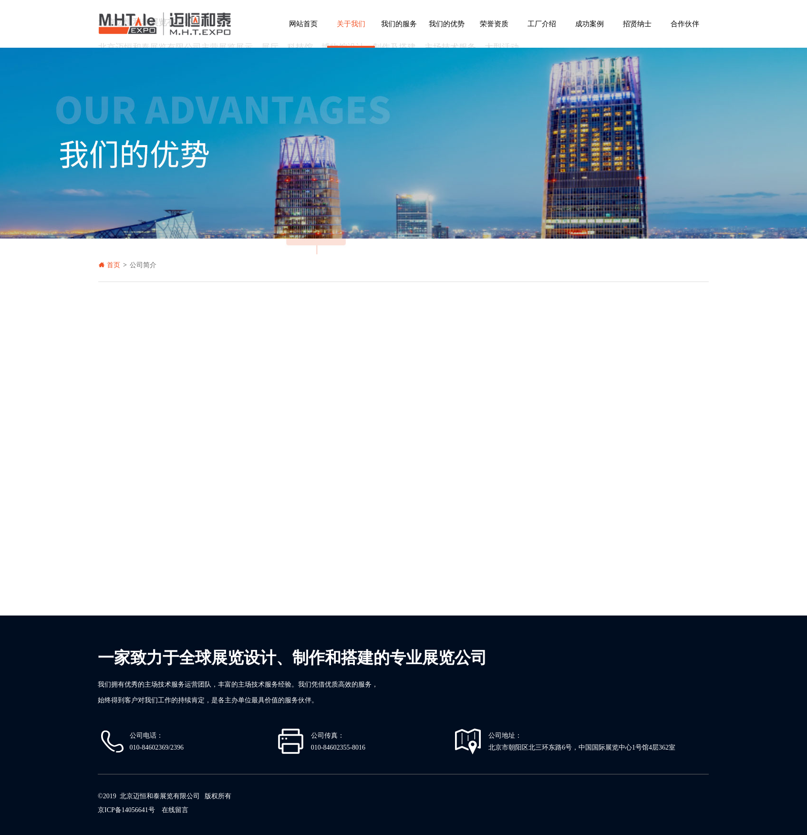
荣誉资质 (494, 24)
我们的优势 (447, 24)
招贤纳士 (637, 24)
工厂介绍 (542, 24)
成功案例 (589, 24)
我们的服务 (399, 24)
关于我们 (351, 24)
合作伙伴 (685, 24)
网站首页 (303, 24)
